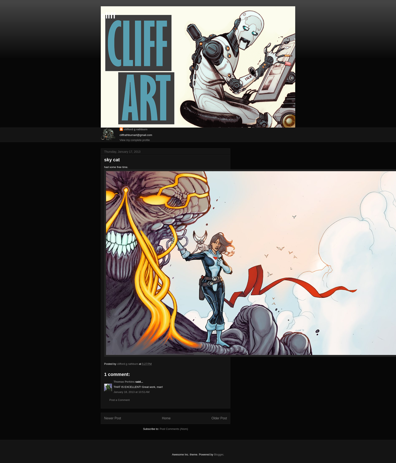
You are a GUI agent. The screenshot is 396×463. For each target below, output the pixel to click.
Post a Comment (119, 400)
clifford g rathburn (136, 129)
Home (166, 418)
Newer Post (112, 418)
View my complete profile (135, 140)
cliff (108, 15)
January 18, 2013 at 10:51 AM (132, 392)
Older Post (219, 418)
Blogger (218, 454)
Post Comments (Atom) (174, 428)
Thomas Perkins (124, 381)
